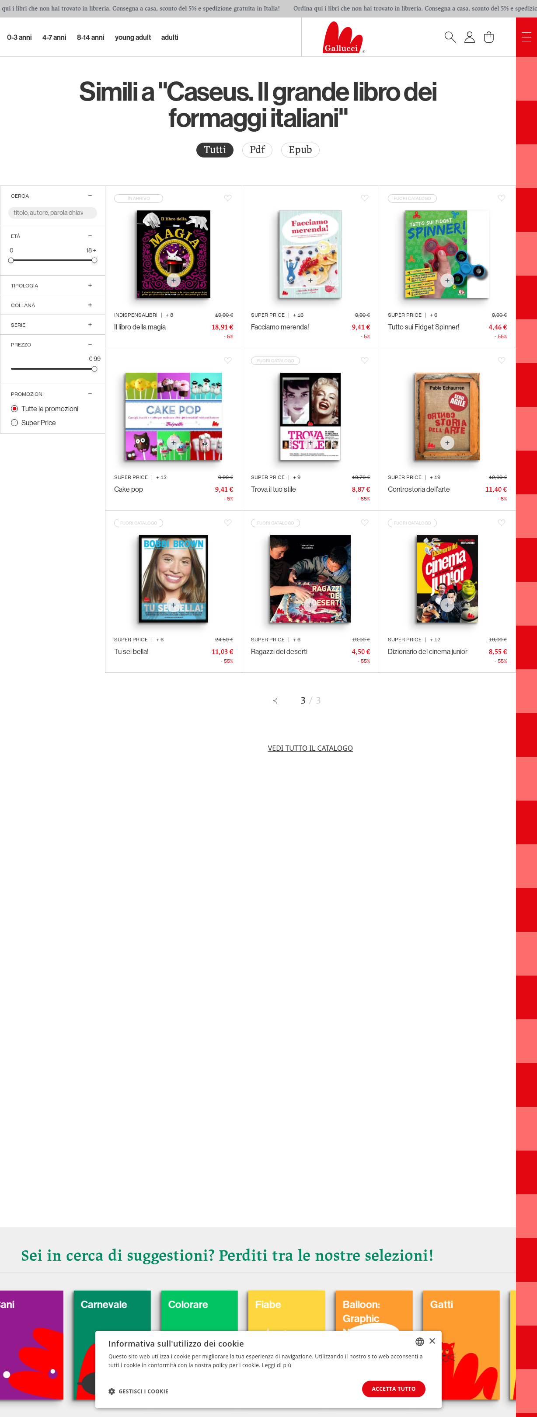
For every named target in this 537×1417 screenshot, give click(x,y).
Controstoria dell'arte (419, 489)
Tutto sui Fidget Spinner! (424, 326)
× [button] (432, 1341)
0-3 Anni (19, 37)
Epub (300, 149)
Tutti (215, 149)
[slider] (11, 260)
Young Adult (133, 37)
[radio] (215, 150)
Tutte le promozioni (49, 408)
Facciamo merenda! (280, 326)
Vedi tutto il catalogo (310, 748)
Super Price (38, 422)
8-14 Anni (91, 37)
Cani (34, 1304)
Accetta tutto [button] (393, 1389)
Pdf (257, 149)
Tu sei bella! (131, 651)
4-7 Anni (54, 37)
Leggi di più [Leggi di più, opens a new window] (276, 1365)
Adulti (169, 37)
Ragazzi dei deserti (279, 651)
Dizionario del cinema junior (427, 651)
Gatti (472, 1304)
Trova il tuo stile (273, 489)
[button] (138, 1391)
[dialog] (268, 1369)
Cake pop (128, 489)
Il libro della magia (140, 326)
